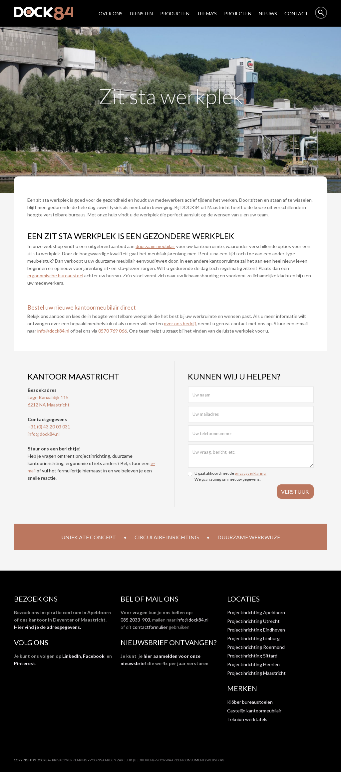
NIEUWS (268, 13)
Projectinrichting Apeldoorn (256, 612)
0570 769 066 (112, 331)
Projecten (237, 13)
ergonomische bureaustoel (55, 275)
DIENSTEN (141, 13)
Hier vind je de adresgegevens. (47, 627)
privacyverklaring (70, 760)
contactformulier (150, 627)
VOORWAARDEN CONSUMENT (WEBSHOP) (190, 760)
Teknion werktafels (247, 719)
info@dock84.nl (53, 331)
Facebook (94, 656)
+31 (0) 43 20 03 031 (49, 426)
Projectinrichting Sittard (252, 655)
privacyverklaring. (250, 473)
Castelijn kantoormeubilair (254, 710)
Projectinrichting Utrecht (253, 621)
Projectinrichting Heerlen (253, 664)
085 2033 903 (135, 620)
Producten (174, 13)
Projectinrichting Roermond (256, 647)
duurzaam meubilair (155, 246)
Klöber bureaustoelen (250, 702)
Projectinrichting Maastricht (256, 673)
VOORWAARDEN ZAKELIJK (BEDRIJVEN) (122, 760)
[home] (47, 13)
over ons (111, 13)
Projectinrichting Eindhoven (256, 630)
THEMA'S (207, 13)
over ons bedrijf (180, 323)
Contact (296, 13)
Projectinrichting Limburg (253, 638)
